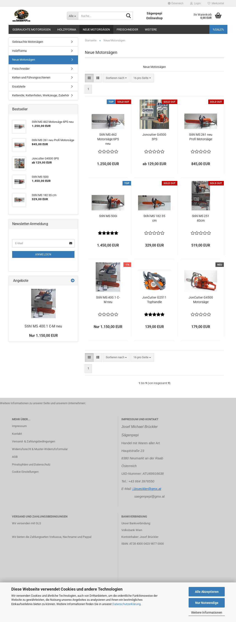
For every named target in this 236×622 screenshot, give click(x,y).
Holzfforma (66, 29)
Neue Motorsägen (96, 29)
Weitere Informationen (206, 612)
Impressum (19, 426)
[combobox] (116, 78)
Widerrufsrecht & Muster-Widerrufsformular (40, 449)
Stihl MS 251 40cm (200, 218)
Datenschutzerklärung (126, 604)
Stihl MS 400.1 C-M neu (108, 300)
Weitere (151, 29)
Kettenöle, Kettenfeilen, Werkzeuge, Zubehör (40, 95)
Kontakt (17, 433)
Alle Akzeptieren (207, 592)
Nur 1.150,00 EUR (43, 335)
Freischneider (127, 29)
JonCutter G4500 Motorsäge (201, 300)
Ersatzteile (18, 86)
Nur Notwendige (206, 603)
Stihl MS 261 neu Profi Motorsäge (200, 137)
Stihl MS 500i (108, 216)
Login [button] (195, 3)
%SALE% (218, 29)
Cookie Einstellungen (25, 471)
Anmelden (43, 254)
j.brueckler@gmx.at (147, 489)
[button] (175, 3)
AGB (15, 456)
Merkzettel (216, 3)
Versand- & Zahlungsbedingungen (33, 441)
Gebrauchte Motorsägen (31, 29)
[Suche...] (72, 16)
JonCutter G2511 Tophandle (154, 300)
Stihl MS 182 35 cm (154, 218)
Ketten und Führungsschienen (31, 77)
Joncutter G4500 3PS (154, 137)
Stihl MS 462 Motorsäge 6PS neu (108, 139)
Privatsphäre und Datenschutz (31, 464)
